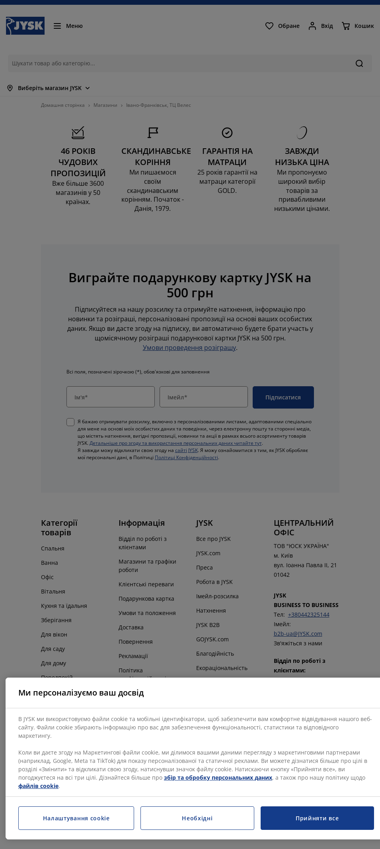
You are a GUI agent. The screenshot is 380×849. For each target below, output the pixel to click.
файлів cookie (38, 786)
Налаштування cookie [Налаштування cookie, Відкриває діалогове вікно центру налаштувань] (76, 818)
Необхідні (197, 818)
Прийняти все (317, 818)
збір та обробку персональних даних (218, 777)
